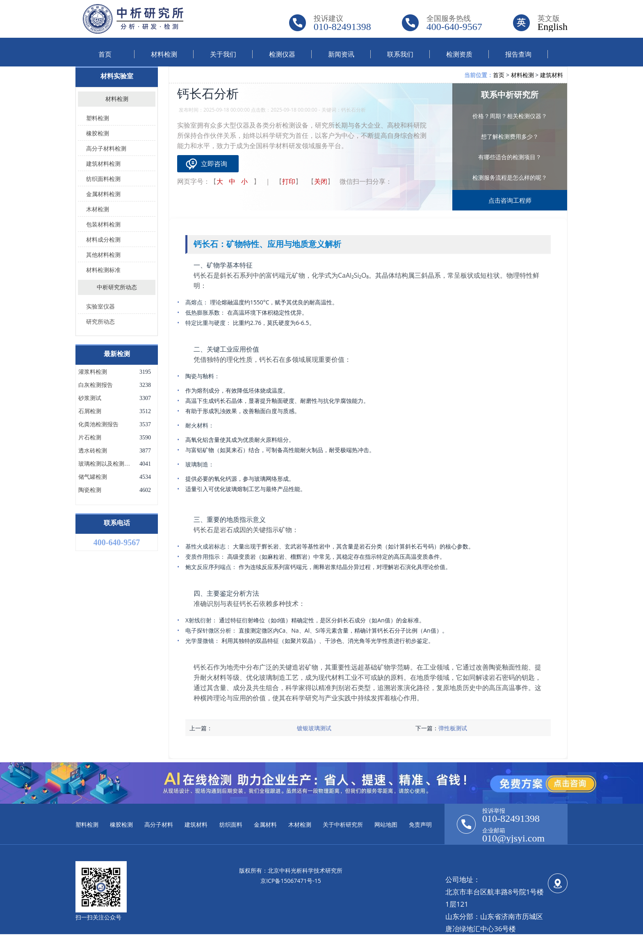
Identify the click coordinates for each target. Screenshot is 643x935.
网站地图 (385, 824)
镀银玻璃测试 (314, 728)
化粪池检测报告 (98, 424)
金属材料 (265, 824)
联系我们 (400, 54)
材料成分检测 (103, 239)
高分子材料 (158, 824)
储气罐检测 (92, 477)
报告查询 (518, 54)
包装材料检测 (103, 224)
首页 (105, 54)
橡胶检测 (97, 133)
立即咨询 (214, 163)
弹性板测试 (452, 728)
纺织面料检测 (103, 179)
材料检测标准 (103, 270)
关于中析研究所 (343, 824)
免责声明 (420, 824)
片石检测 (89, 438)
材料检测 (164, 54)
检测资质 (459, 54)
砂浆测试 (89, 398)
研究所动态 (100, 321)
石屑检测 (89, 411)
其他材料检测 (103, 254)
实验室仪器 (100, 306)
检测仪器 (282, 54)
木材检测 (97, 209)
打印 (288, 181)
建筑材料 (551, 75)
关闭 (320, 181)
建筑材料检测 (103, 163)
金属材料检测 (103, 194)
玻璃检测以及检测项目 (105, 464)
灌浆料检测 (92, 372)
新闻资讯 (341, 54)
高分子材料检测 (106, 148)
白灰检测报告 (95, 385)
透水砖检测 (92, 451)
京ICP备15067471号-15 (290, 881)
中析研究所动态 (117, 287)
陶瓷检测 (89, 490)
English (553, 26)
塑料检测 (97, 118)
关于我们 (223, 54)
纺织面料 (230, 824)
